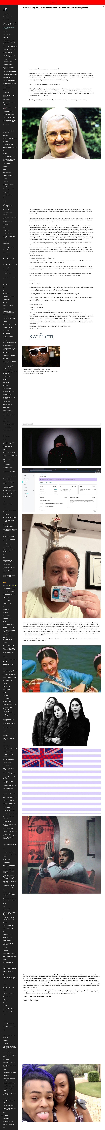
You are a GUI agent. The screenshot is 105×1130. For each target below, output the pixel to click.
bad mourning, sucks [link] (8, 828)
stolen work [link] (6, 597)
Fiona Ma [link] (5, 1043)
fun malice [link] (5, 166)
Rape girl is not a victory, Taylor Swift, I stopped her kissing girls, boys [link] (9, 877)
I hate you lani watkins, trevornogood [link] (9, 442)
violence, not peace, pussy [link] (8, 460)
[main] (61, 8)
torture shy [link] (6, 352)
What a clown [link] (6, 14)
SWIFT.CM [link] (6, 244)
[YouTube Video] (61, 399)
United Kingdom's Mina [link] (9, 1026)
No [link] (3, 150)
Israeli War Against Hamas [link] (8, 653)
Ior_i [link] (4, 439)
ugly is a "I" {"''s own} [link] (8, 807)
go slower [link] (5, 271)
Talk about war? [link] (7, 762)
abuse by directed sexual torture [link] (9, 660)
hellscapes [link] (5, 999)
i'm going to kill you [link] (8, 928)
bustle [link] (4, 227)
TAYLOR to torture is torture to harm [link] (8, 638)
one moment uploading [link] (9, 1062)
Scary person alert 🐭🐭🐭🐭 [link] (9, 107)
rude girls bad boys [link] (8, 712)
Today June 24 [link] (7, 299)
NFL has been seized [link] (8, 645)
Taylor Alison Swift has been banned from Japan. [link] (10, 978)
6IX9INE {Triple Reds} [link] (9, 1083)
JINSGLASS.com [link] (7, 937)
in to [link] (4, 501)
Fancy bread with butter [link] (9, 1072)
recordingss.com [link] (7, 544)
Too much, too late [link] (8, 327)
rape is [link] (5, 31)
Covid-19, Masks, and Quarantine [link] (8, 28)
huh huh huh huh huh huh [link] (9, 1086)
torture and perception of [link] (9, 277)
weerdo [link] (5, 683)
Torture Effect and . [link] (8, 175)
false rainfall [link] (6, 615)
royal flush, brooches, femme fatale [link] (8, 755)
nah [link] (4, 606)
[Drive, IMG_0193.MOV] (61, 1033)
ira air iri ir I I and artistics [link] (7, 467)
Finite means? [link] (6, 862)
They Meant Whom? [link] (8, 800)
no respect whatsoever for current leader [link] (9, 159)
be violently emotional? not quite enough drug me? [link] (9, 42)
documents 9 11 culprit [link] (9, 77)
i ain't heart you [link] (7, 603)
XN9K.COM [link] (6, 1005)
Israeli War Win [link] (7, 728)
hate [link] (4, 418)
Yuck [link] (4, 198)
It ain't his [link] (5, 250)
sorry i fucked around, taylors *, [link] (9, 777)
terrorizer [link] (6, 141)
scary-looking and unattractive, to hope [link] (8, 561)
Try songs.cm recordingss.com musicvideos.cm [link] (7, 205)
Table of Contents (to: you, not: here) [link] (9, 550)
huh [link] (4, 1029)
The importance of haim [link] (9, 71)
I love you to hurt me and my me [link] (9, 217)
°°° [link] (3, 849)
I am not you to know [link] (8, 1105)
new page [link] (5, 1020)
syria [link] (4, 1127)
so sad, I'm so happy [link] (8, 1023)
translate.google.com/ (28, 424)
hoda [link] (4, 890)
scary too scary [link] (7, 1097)
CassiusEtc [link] (6, 321)
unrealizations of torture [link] (10, 74)
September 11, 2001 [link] (8, 446)
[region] (52, 2)
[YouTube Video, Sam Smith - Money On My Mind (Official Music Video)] (61, 40)
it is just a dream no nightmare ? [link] (8, 131)
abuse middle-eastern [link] (9, 594)
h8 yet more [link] (6, 230)
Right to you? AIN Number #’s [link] (7, 411)
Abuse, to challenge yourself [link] (8, 337)
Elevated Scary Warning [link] (9, 785)
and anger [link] (5, 224)
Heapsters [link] (6, 382)
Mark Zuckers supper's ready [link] (9, 1101)
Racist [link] (4, 959)
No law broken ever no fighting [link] (9, 185)
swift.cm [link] (5, 657)
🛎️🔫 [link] (4, 582)
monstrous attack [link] (8, 345)
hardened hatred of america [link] (8, 571)
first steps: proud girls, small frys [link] (9, 739)
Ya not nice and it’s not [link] (9, 156)
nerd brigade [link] (6, 689)
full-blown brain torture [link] (9, 476)
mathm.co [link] (5, 241)
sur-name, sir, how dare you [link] (9, 510)
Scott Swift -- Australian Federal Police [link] (9, 1094)
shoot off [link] (5, 135)
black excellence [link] (7, 547)
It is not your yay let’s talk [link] (10, 147)
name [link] (4, 507)
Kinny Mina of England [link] (9, 355)
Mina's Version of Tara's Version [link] (9, 96)
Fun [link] (4, 308)
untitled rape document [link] (9, 80)
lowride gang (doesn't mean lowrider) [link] (9, 575)
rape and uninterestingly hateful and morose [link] (9, 521)
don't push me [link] (7, 940)
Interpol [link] (5, 302)
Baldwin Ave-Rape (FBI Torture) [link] (9, 540)
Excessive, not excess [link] (8, 391)
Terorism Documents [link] (9, 415)
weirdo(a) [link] (5, 950)
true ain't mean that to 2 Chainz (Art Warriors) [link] (9, 648)
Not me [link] (5, 153)
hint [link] (4, 287)
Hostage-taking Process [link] (9, 324)
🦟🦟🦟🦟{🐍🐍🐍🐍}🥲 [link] (9, 585)
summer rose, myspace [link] (9, 452)
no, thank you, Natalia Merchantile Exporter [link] (9, 918)
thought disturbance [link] (8, 627)
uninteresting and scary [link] (9, 674)
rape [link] (4, 1014)
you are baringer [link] (7, 701)
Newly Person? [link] (7, 859)
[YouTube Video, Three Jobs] (41, 957)
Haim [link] (4, 169)
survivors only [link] (6, 172)
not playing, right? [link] (8, 366)
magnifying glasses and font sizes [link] (9, 84)
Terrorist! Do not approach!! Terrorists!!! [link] (9, 317)
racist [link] (4, 984)
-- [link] (3, 533)
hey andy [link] (5, 1040)
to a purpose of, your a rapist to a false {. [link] (9, 665)
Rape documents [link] (7, 388)
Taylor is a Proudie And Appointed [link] (9, 103)
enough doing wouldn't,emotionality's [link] (9, 341)
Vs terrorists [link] (6, 376)
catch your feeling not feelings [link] (9, 1079)
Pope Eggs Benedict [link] (8, 987)
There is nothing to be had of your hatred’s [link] (9, 56)
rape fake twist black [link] (8, 624)
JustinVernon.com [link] (8, 1121)
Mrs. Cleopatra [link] (7, 765)
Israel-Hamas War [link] (8, 221)
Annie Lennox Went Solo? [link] (10, 748)
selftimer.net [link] (6, 1118)
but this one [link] (6, 92)
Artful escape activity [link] (8, 852)
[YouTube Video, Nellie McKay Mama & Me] (81, 957)
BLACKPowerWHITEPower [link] (10, 797)
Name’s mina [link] (6, 125)
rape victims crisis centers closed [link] (8, 789)
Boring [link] (5, 449)
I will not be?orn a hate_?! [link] (8, 781)
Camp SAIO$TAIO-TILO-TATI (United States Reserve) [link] (9, 313)
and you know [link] (6, 163)
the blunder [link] (6, 421)
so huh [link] (4, 1069)
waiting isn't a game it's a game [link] (10, 855)
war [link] (4, 290)
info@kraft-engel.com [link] (9, 49)
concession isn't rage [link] (9, 588)
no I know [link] (5, 612)
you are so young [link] (7, 64)
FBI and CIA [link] (6, 37)
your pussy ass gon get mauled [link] (9, 482)
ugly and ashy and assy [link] (9, 567)
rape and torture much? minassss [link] (9, 734)
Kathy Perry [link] (6, 1075)
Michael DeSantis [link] (7, 680)
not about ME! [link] (7, 618)
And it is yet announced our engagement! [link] (9, 60)
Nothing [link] (5, 178)
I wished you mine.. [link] (8, 369)
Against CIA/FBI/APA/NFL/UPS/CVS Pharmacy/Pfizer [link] (10, 670)
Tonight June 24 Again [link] (9, 296)
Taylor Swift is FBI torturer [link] (8, 943)
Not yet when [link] (6, 192)
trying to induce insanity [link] (9, 956)
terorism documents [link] (8, 268)
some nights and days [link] (9, 424)
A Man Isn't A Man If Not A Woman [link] (9, 824)
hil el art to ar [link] (6, 686)
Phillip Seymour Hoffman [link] (9, 490)
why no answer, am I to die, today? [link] (9, 398)
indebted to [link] (6, 695)
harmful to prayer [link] (8, 751)
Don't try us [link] (6, 385)
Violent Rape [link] (6, 464)
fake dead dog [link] (7, 1052)
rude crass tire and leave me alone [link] (9, 1036)
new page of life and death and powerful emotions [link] (8, 871)
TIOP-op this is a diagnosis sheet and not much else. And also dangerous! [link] (9, 836)
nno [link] (4, 981)
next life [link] (5, 947)
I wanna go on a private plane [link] (9, 472)
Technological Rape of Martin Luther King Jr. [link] (9, 773)
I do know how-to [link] (8, 504)
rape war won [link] (6, 698)
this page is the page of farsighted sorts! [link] (9, 866)
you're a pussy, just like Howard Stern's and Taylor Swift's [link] (9, 913)
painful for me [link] (7, 274)
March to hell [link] (6, 909)
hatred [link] (5, 642)
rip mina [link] (5, 922)
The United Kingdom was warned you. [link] (10, 372)
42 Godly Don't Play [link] (8, 1008)
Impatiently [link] (6, 407)
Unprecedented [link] (7, 1011)
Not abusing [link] (6, 293)
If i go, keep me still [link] (8, 189)
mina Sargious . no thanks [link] (10, 677)
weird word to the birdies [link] (10, 831)
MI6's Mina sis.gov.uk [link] (8, 993)
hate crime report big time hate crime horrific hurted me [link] (9, 1047)
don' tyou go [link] (6, 99)
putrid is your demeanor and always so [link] (9, 1108)
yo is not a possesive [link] (8, 1124)
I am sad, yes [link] (6, 401)
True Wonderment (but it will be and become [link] (10, 631)
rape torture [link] (6, 564)
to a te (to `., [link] (6, 621)
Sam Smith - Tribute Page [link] (10, 46)
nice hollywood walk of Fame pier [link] (9, 715)
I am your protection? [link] (9, 117)
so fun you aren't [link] (7, 34)
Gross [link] (4, 433)
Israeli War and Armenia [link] (9, 953)
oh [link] (3, 554)
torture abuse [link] (6, 333)
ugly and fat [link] (6, 514)
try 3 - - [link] (5, 731)
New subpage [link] (6, 330)
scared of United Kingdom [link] (7, 1089)
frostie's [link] (5, 903)
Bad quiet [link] (5, 256)
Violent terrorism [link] (7, 195)
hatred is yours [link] (7, 635)
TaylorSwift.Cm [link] (7, 821)
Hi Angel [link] (5, 1002)
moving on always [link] (8, 971)
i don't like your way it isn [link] (10, 138)
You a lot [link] (5, 181)
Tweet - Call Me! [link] (7, 233)
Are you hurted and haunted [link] (8, 213)
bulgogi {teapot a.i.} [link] (8, 925)
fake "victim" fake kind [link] (9, 810)
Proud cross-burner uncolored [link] (8, 817)
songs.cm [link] (5, 1017)
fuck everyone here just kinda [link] (9, 1055)
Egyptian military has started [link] (8, 719)
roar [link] (4, 974)
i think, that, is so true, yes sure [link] (10, 456)
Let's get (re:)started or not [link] (9, 845)
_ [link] (3, 841)
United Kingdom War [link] (8, 114)
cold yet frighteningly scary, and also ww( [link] (9, 487)
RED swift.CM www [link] (8, 934)
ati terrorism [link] (6, 253)
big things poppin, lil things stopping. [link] (8, 708)
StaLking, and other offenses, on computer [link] (9, 886)
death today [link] (6, 609)
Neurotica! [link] (6, 20)
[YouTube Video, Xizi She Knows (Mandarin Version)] (61, 183)
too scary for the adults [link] (9, 517)
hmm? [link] (4, 990)
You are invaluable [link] (8, 111)
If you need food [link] (7, 404)
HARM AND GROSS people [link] (8, 497)
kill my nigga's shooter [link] (9, 536)
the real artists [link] (7, 479)
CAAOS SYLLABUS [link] (8, 493)
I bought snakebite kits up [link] (10, 813)
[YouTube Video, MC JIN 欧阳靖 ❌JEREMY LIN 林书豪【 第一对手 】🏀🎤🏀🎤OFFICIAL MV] (81, 359)
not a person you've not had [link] (9, 793)
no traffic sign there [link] (8, 759)
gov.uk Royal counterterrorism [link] (8, 525)
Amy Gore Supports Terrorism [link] (8, 768)
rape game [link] (6, 284)
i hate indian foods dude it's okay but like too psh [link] (9, 899)
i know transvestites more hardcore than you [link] (9, 967)
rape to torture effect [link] (9, 591)
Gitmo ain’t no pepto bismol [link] (8, 67)
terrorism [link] (5, 358)
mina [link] (4, 262)
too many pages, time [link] (9, 247)
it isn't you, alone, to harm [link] (8, 88)
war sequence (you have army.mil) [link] (9, 362)
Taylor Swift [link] (6, 996)
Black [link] (4, 201)
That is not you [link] (7, 209)
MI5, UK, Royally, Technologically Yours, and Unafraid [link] (9, 894)
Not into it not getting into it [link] (9, 237)
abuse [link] (4, 692)
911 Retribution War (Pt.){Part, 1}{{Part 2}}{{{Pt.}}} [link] (9, 348)
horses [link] (5, 906)
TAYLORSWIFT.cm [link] (8, 144)
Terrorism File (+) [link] (7, 430)
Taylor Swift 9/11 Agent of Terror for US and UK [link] (9, 23)
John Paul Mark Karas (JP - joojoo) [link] (9, 881)
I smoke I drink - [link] (7, 427)
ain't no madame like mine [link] (8, 963)
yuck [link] (4, 931)
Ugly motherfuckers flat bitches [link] (9, 1066)
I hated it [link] (5, 1115)
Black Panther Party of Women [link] (9, 724)
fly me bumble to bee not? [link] (10, 265)
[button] (103, 6)
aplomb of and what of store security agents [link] (9, 804)
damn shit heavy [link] (7, 17)
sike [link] (4, 557)
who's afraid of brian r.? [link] (9, 704)
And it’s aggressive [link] (8, 305)
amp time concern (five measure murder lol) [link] (9, 121)
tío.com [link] (5, 379)
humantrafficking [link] (7, 52)
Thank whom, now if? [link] (8, 259)
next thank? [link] (6, 1059)
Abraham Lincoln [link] (7, 394)
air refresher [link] (6, 436)
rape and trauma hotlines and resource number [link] (10, 529)
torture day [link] (6, 745)
